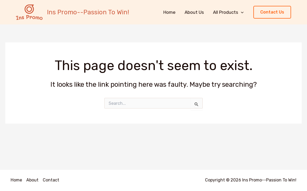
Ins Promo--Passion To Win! (88, 12)
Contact (51, 180)
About (32, 180)
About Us (194, 12)
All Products (228, 12)
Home (169, 12)
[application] (241, 12)
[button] (272, 12)
